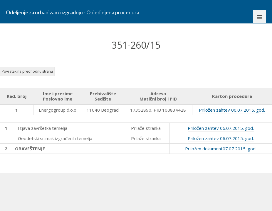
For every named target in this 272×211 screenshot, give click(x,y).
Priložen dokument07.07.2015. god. (220, 149)
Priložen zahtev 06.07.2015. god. (232, 110)
